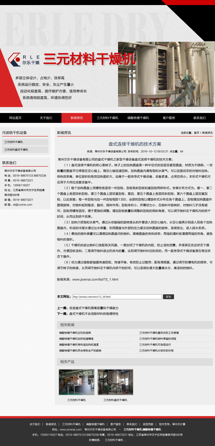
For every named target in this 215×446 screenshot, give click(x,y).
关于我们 (46, 118)
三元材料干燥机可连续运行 (155, 344)
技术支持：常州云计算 (172, 424)
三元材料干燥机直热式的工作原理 (159, 332)
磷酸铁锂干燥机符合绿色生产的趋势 (80, 350)
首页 (196, 132)
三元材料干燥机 (89, 59)
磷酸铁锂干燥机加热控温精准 (76, 338)
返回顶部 (148, 424)
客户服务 (169, 118)
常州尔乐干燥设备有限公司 (110, 151)
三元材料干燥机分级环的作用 (156, 350)
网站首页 (15, 118)
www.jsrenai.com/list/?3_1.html (95, 279)
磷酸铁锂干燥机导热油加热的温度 (79, 344)
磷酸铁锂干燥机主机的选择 (75, 332)
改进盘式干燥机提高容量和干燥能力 (93, 308)
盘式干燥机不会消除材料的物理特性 (93, 314)
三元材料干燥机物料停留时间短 (157, 338)
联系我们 (200, 118)
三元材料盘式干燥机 (16, 149)
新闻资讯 (77, 118)
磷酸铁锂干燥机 (138, 118)
